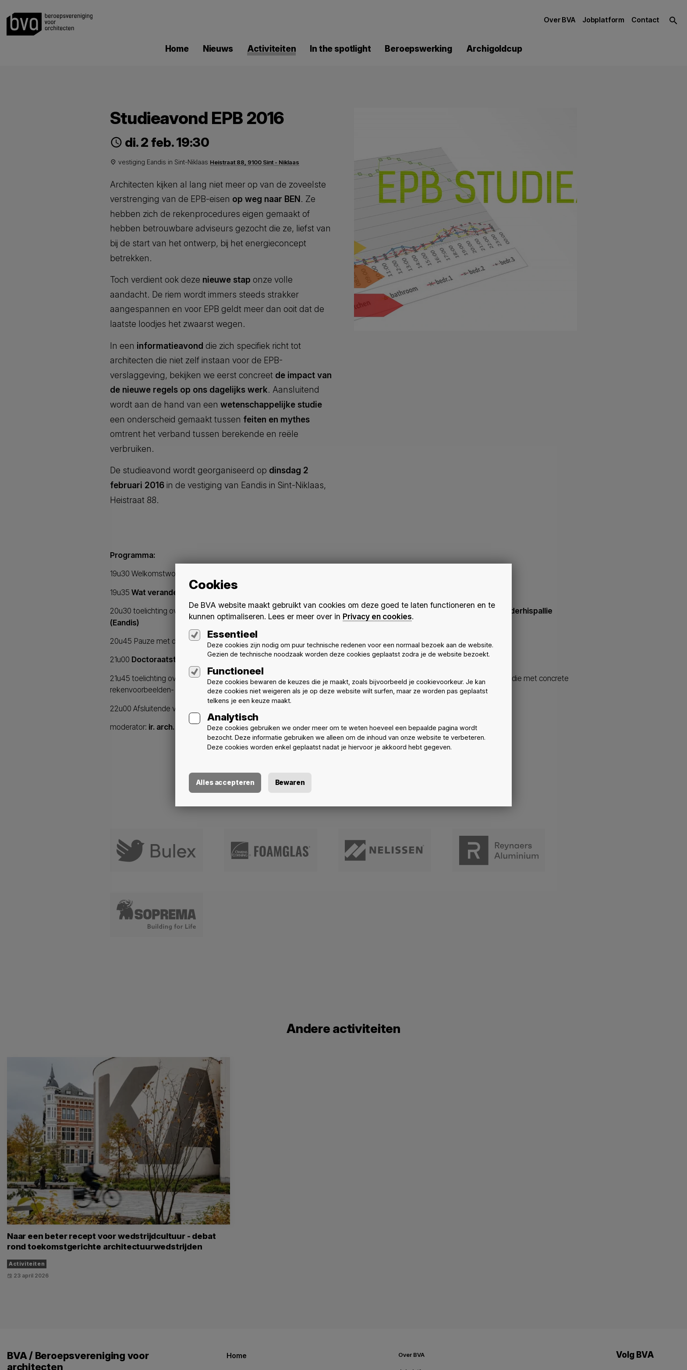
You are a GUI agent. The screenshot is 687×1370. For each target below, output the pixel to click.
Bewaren (292, 782)
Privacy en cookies (377, 616)
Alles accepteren (226, 782)
